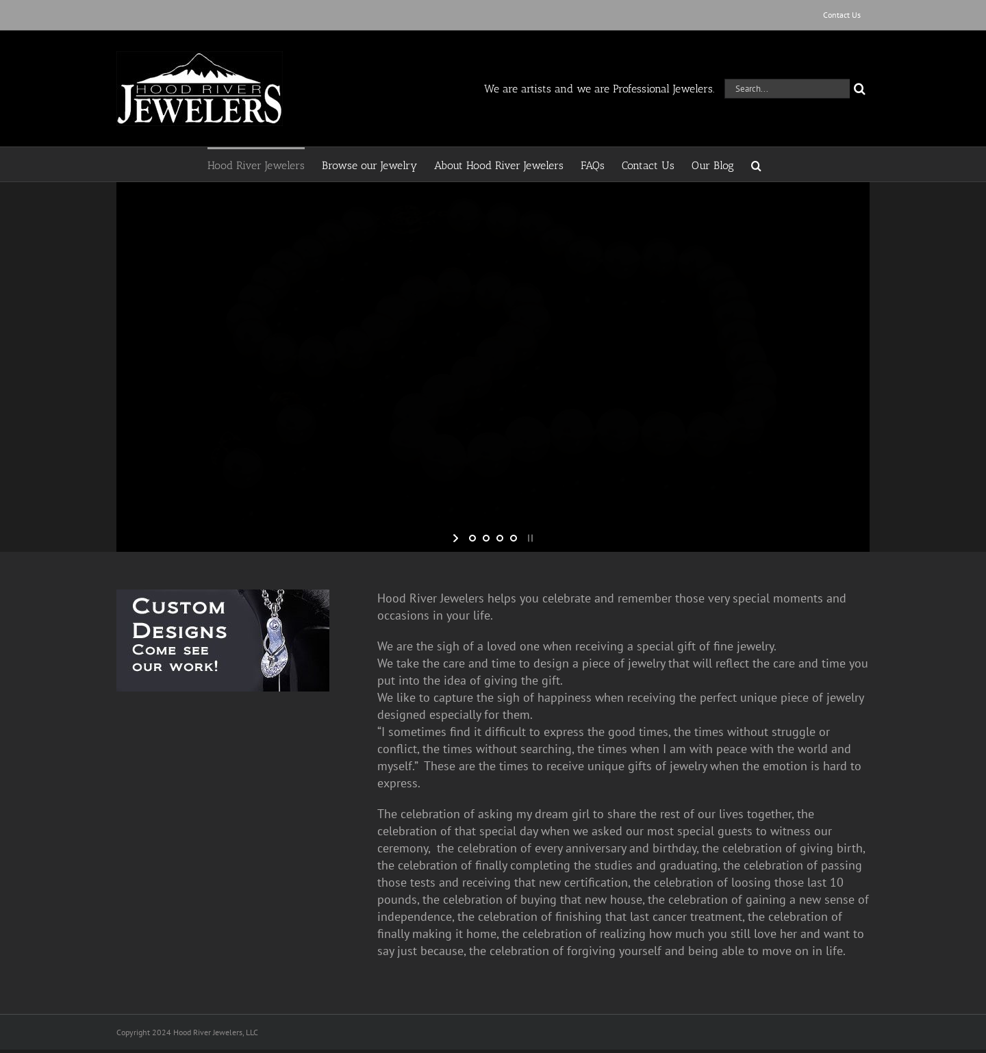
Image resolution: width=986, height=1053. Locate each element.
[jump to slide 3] (500, 538)
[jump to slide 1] (472, 538)
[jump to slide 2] (486, 538)
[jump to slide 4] (513, 538)
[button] (756, 164)
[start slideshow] (457, 538)
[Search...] (787, 89)
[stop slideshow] (529, 538)
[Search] (860, 89)
